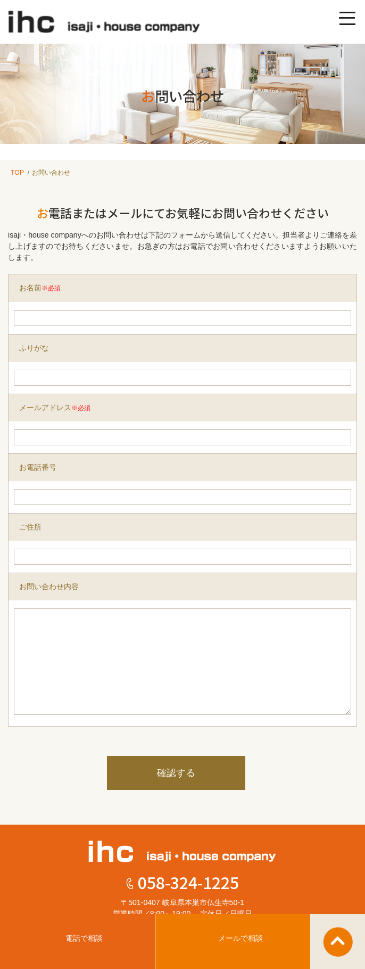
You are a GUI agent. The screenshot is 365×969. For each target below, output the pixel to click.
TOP (17, 172)
